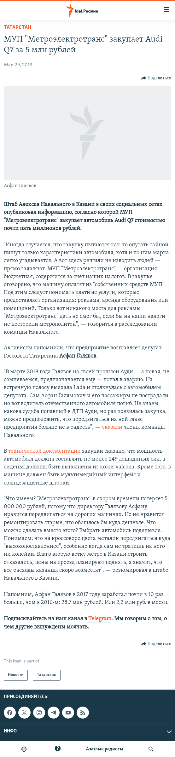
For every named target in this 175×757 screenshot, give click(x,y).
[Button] (156, 78)
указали (112, 427)
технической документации (44, 451)
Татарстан (17, 28)
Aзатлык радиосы (104, 749)
